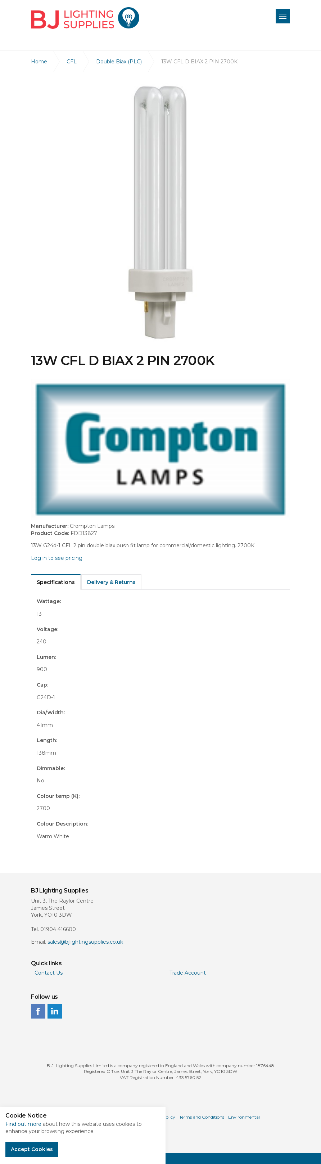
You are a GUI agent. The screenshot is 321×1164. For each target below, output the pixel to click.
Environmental (244, 1117)
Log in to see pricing (56, 558)
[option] (160, 212)
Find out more (23, 1124)
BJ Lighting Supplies (85, 18)
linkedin (55, 1011)
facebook (38, 1011)
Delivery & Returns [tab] (111, 582)
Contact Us (49, 972)
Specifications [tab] (56, 582)
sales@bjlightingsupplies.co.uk (85, 942)
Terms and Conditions (201, 1117)
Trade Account (187, 972)
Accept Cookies (32, 1149)
